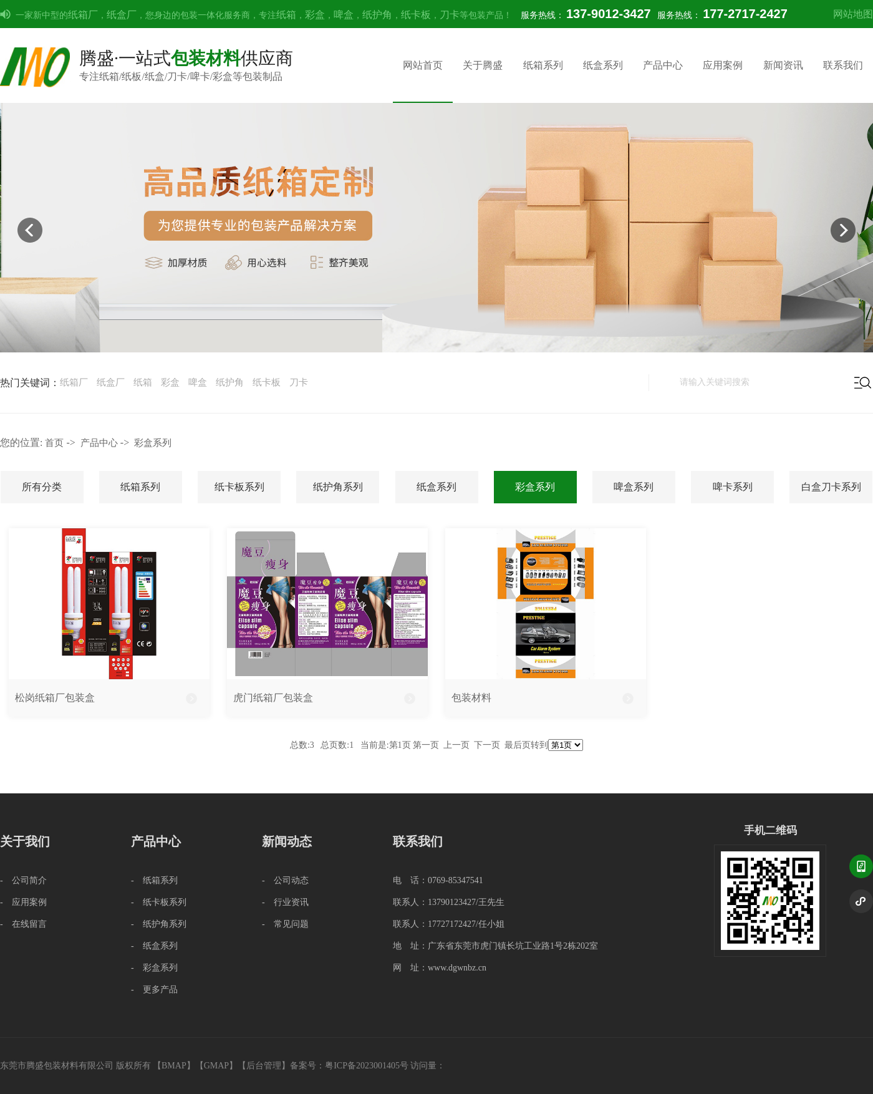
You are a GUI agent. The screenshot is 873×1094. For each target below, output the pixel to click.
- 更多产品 (154, 989)
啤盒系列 (634, 487)
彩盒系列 (152, 443)
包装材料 (471, 697)
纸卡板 (416, 14)
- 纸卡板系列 (158, 902)
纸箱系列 (543, 65)
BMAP (174, 1065)
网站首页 (423, 65)
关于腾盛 (483, 65)
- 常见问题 (285, 924)
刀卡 (450, 14)
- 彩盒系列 (154, 967)
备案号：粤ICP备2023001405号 (349, 1065)
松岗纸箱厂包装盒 (55, 697)
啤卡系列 (733, 487)
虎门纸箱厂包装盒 (273, 697)
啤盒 (344, 14)
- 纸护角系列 (158, 924)
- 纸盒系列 (154, 946)
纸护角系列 (338, 487)
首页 (54, 443)
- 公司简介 (23, 880)
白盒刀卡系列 (831, 487)
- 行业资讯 (285, 902)
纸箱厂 (83, 14)
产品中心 (663, 65)
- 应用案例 (23, 902)
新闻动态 (287, 841)
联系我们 (843, 65)
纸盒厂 (122, 14)
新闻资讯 (783, 65)
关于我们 (25, 841)
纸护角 (377, 14)
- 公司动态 (285, 880)
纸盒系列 (603, 65)
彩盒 (315, 14)
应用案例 (723, 65)
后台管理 (263, 1065)
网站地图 (853, 14)
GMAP (216, 1065)
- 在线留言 (23, 924)
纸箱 (286, 14)
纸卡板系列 (239, 487)
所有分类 (42, 487)
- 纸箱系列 (154, 880)
